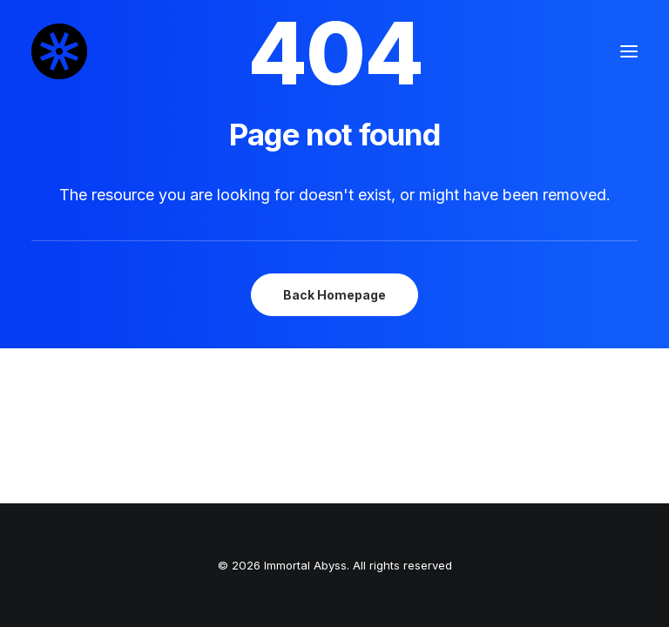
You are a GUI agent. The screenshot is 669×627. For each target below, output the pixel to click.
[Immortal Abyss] (59, 51)
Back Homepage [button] (334, 294)
